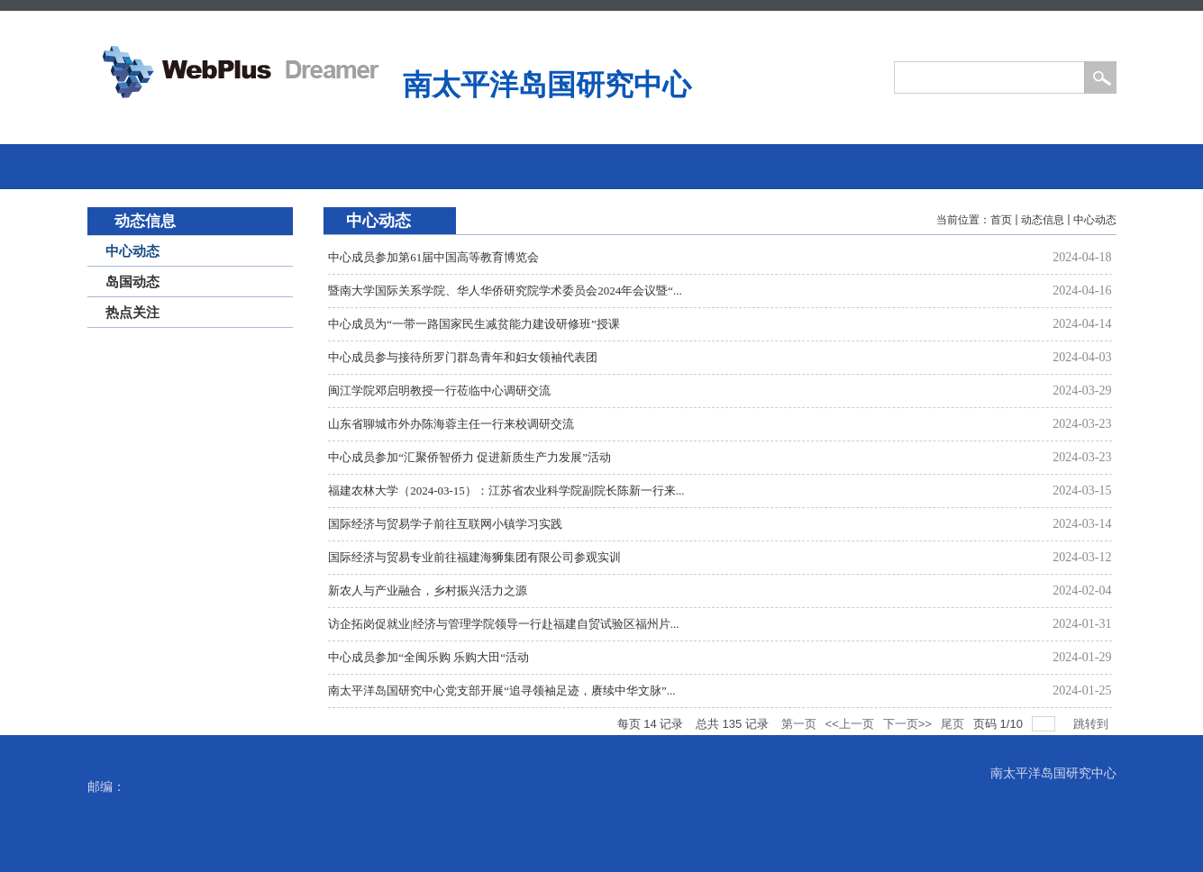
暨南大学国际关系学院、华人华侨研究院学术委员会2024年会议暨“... (505, 290)
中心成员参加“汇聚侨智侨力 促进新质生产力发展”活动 (469, 457)
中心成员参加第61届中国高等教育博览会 (433, 257)
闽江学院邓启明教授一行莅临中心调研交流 (439, 390)
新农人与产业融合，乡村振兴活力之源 (427, 590)
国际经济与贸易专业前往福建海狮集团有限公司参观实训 (474, 557)
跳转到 (1092, 724)
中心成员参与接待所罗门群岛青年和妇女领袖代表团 (462, 357)
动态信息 (1042, 219)
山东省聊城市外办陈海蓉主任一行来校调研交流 (451, 424)
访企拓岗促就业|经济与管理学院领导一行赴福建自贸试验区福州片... (503, 624)
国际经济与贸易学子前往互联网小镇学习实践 (445, 524)
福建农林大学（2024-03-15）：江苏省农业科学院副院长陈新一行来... (506, 490)
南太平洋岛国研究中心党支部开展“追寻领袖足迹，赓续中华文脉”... (501, 690)
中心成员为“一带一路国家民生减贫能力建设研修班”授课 (474, 324)
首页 (1001, 219)
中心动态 (1094, 219)
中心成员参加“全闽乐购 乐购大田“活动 (428, 657)
